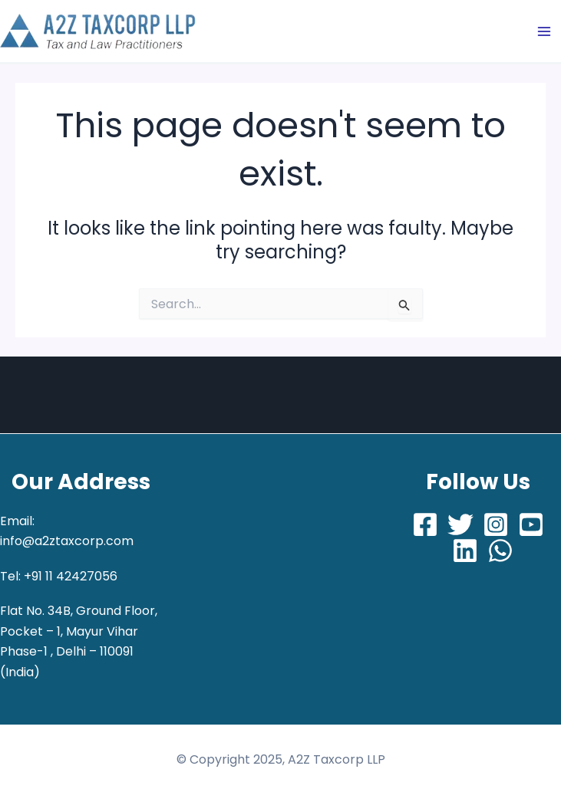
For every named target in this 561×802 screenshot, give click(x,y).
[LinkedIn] (465, 550)
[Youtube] (531, 524)
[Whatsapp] (500, 550)
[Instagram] (496, 524)
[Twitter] (460, 524)
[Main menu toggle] (544, 31)
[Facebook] (425, 524)
